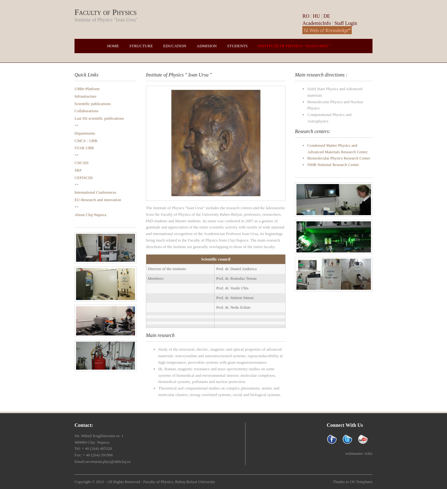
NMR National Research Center (333, 164)
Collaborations (86, 110)
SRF (78, 170)
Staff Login (345, 23)
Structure (141, 46)
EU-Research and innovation (97, 199)
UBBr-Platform (87, 88)
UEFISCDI (83, 177)
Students (237, 46)
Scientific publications (92, 103)
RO (306, 16)
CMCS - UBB (85, 140)
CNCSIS (81, 162)
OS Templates (361, 481)
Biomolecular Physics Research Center (338, 158)
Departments (84, 133)
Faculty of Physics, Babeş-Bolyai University (179, 481)
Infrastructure (85, 96)
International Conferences (95, 192)
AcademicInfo (316, 23)
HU (316, 16)
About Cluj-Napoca (90, 214)
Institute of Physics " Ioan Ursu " (294, 46)
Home (113, 46)
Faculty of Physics (105, 12)
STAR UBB (84, 147)
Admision (206, 46)
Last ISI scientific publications (99, 118)
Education (174, 46)
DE (326, 16)
